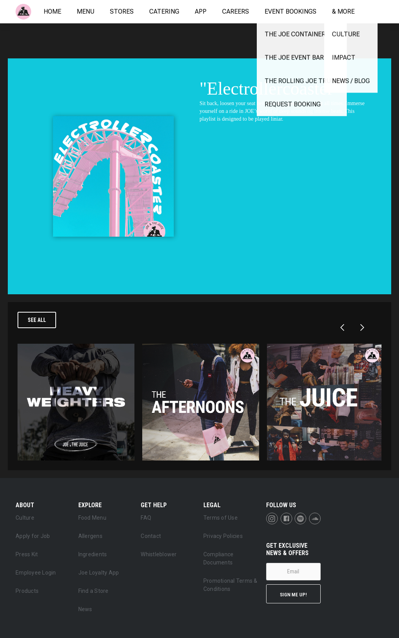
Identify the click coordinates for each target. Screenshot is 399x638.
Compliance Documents (218, 558)
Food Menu (92, 518)
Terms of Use (220, 518)
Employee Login (36, 572)
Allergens (90, 536)
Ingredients (92, 554)
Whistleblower (159, 554)
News (85, 609)
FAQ (146, 518)
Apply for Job (33, 536)
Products (27, 591)
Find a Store (93, 591)
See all (37, 320)
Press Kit (27, 554)
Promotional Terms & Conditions (230, 585)
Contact (151, 536)
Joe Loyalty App (98, 572)
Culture (25, 518)
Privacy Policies (223, 536)
